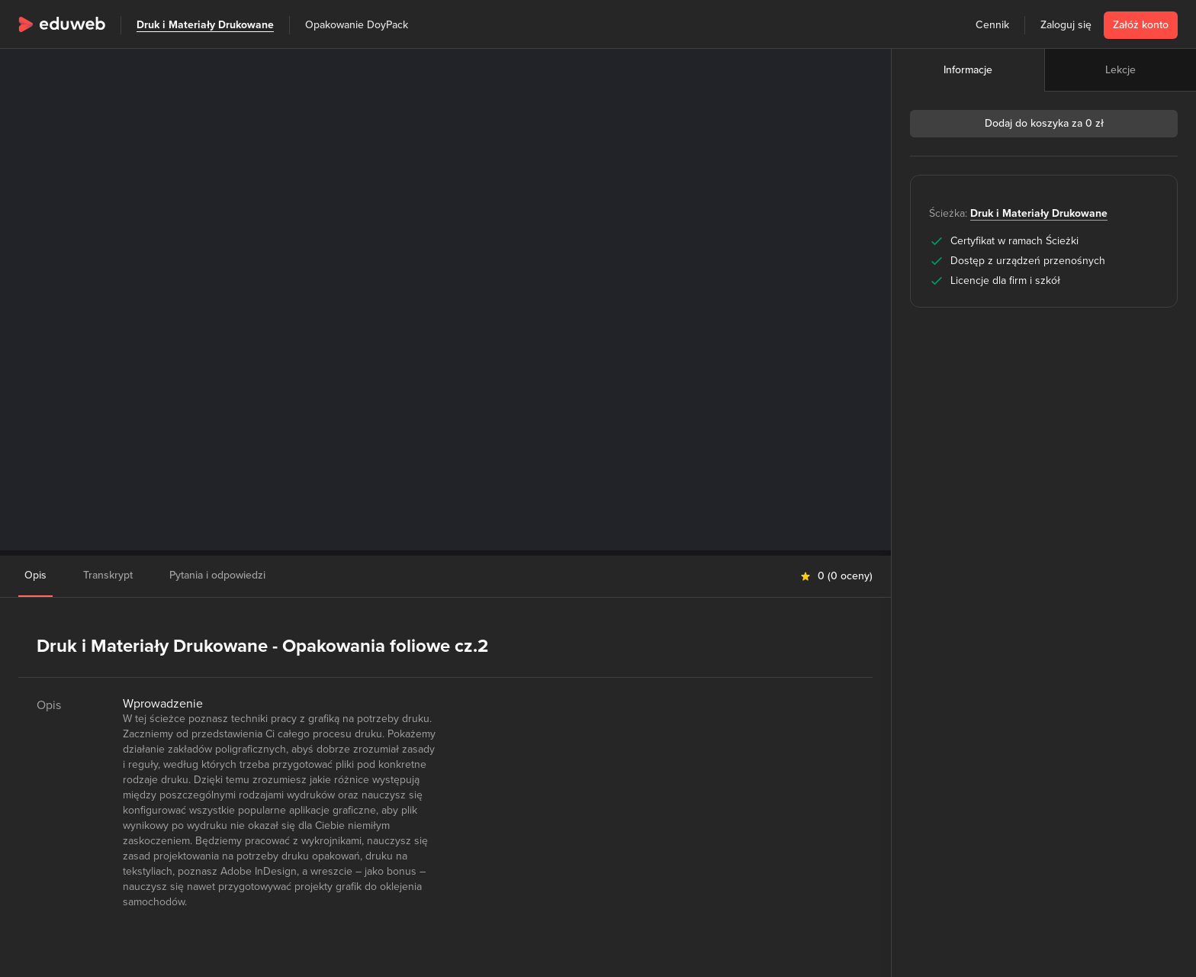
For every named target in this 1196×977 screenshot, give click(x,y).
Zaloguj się (1066, 24)
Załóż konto (1141, 24)
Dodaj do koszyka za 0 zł (1044, 123)
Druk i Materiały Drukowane (205, 24)
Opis (35, 575)
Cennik (992, 24)
